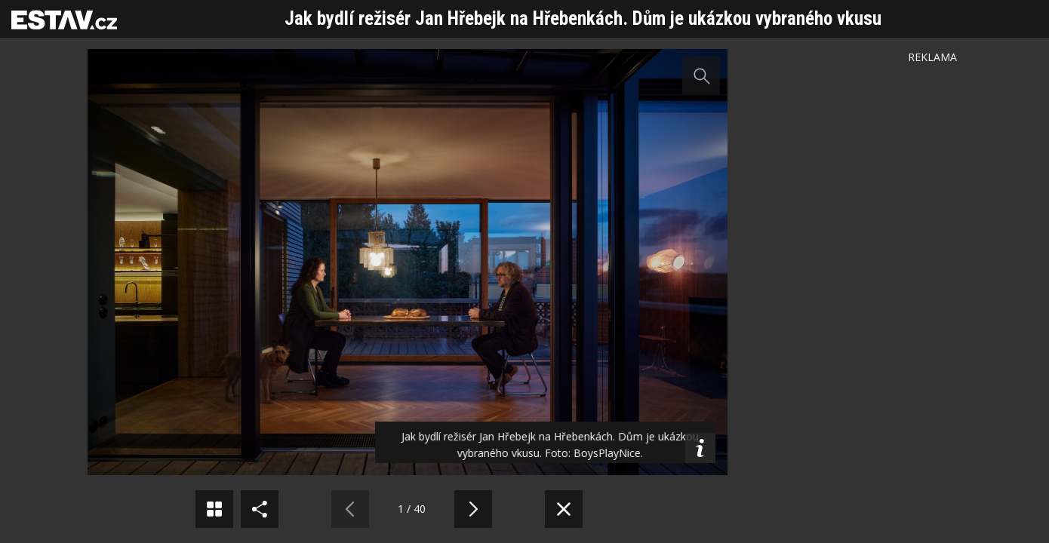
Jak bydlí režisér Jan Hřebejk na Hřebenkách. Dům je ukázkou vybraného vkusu (583, 18)
